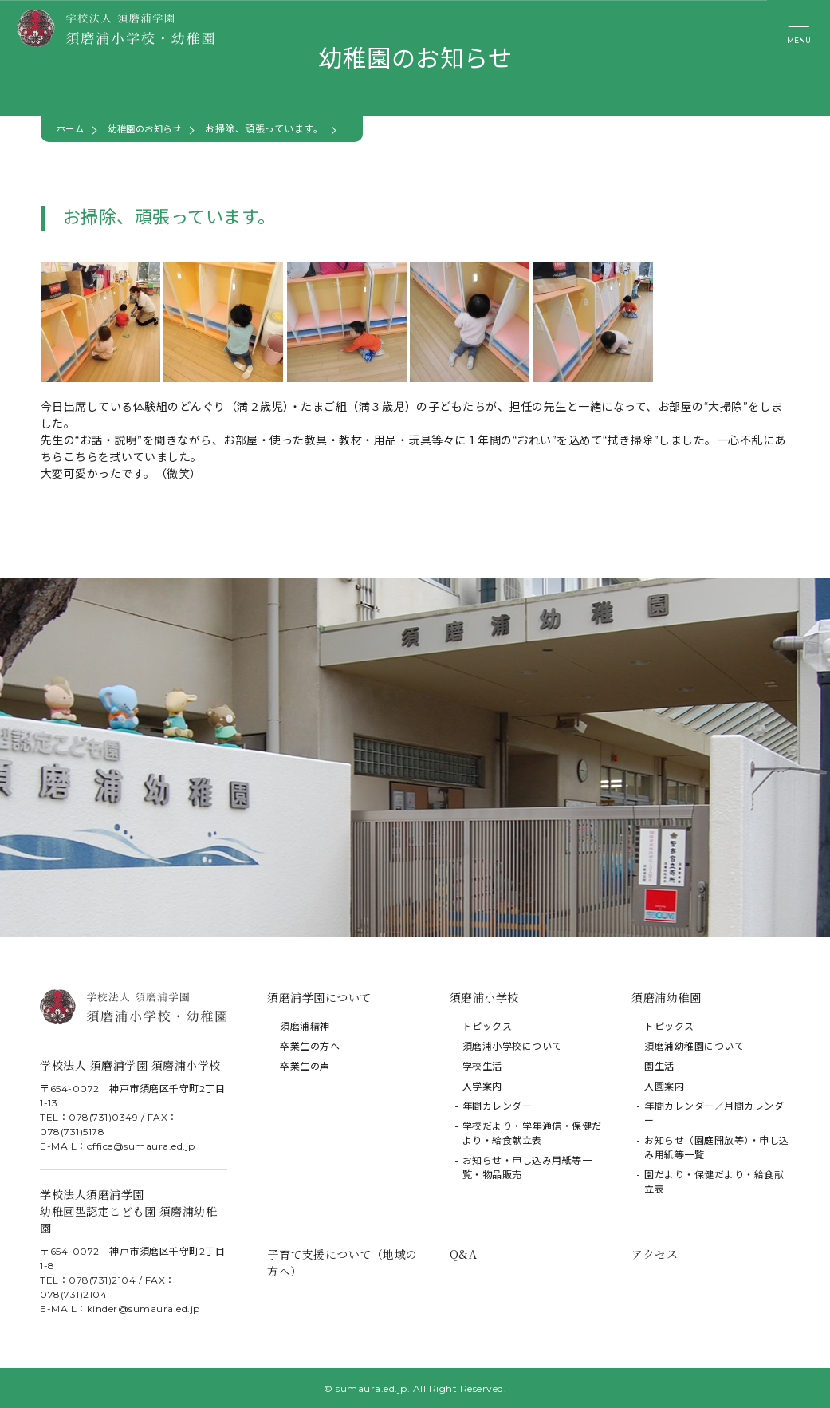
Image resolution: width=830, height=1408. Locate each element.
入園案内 (664, 1086)
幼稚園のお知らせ (150, 129)
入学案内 (482, 1086)
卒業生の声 (305, 1066)
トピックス (487, 1026)
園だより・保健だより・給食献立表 (714, 1182)
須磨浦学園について (319, 997)
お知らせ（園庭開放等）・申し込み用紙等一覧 (716, 1147)
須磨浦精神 (305, 1026)
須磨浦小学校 (484, 997)
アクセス (654, 1253)
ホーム (72, 129)
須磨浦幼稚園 (666, 997)
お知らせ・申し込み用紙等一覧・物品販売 (527, 1167)
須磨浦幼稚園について (694, 1046)
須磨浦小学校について (512, 1046)
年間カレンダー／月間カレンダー (714, 1113)
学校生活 (482, 1066)
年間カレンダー (497, 1106)
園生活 (659, 1066)
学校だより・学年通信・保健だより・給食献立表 (532, 1133)
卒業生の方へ (310, 1046)
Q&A (464, 1253)
